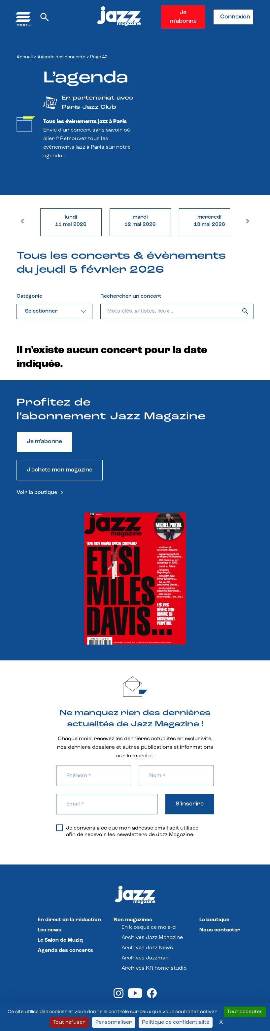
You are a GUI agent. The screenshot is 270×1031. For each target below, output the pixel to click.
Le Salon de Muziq (60, 940)
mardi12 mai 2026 (140, 221)
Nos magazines (133, 920)
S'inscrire (190, 804)
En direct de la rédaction (69, 920)
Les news (49, 930)
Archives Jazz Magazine (152, 937)
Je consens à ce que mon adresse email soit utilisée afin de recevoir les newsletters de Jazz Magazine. (127, 831)
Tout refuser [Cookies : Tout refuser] (69, 1022)
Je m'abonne (183, 17)
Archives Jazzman (145, 958)
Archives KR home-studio (154, 968)
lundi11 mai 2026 (70, 221)
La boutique (214, 920)
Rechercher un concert (130, 296)
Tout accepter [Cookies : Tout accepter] (245, 1012)
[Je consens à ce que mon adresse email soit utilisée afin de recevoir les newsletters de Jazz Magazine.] (59, 827)
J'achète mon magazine (59, 470)
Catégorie (29, 296)
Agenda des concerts (61, 57)
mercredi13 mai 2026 (209, 221)
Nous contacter (219, 930)
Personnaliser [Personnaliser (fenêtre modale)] (113, 1022)
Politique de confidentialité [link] (175, 1022)
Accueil (25, 57)
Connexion (235, 17)
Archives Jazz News (147, 948)
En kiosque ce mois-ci (149, 927)
